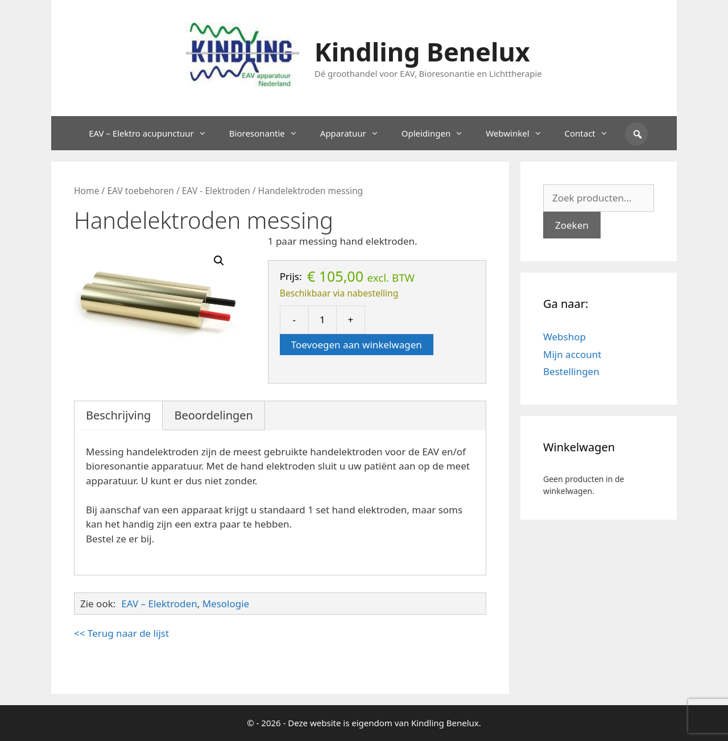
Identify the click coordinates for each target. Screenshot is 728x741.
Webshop (564, 336)
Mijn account (572, 354)
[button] (219, 260)
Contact (592, 133)
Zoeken (572, 225)
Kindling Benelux (422, 51)
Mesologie (226, 603)
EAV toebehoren (140, 190)
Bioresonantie (269, 133)
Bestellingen (571, 371)
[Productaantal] (322, 320)
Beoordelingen (213, 415)
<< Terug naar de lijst (121, 633)
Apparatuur (355, 133)
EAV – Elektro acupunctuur (153, 133)
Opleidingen (438, 133)
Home (86, 190)
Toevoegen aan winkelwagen (356, 344)
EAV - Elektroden (216, 190)
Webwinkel (519, 133)
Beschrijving (118, 415)
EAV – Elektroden (159, 603)
